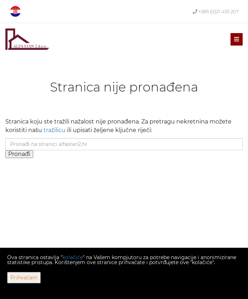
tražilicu (55, 130)
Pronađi (19, 154)
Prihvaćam (23, 277)
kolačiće (72, 257)
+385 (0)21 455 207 (216, 11)
